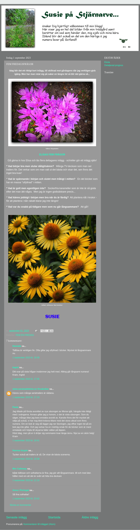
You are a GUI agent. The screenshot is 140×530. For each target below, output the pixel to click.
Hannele (16, 346)
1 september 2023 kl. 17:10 (25, 397)
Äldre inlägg (90, 517)
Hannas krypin (20, 450)
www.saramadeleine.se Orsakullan (30, 389)
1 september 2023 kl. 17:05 (25, 379)
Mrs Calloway (19, 468)
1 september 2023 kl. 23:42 (25, 498)
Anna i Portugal (20, 490)
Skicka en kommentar (20, 505)
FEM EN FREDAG (25, 335)
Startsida (54, 517)
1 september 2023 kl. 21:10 (25, 480)
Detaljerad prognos (113, 65)
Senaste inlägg (16, 517)
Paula (15, 407)
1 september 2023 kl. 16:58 (25, 357)
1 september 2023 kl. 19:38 (25, 459)
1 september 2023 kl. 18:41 (25, 440)
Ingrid (15, 367)
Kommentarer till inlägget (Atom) (39, 524)
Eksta (107, 62)
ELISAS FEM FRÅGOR (52, 154)
